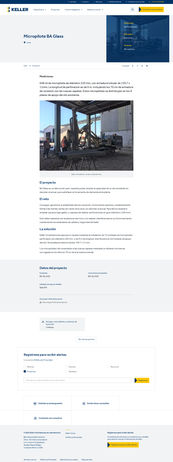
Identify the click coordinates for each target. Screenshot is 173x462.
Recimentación (130, 27)
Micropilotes (129, 49)
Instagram (38, 455)
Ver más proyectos (86, 339)
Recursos (99, 1)
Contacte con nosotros (152, 9)
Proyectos (56, 9)
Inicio (25, 65)
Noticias (73, 1)
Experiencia (40, 10)
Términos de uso (30, 445)
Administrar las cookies (69, 445)
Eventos (86, 1)
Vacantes (73, 372)
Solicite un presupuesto (47, 403)
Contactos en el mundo (136, 1)
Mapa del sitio (87, 445)
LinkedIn (26, 455)
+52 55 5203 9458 (157, 1)
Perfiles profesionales (74, 423)
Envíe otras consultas (89, 403)
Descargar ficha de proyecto (55, 302)
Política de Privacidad (43, 360)
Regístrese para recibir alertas (124, 431)
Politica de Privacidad (48, 445)
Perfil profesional (115, 1)
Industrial (128, 38)
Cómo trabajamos (73, 10)
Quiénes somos (95, 10)
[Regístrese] (142, 380)
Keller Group (70, 419)
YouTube (32, 455)
